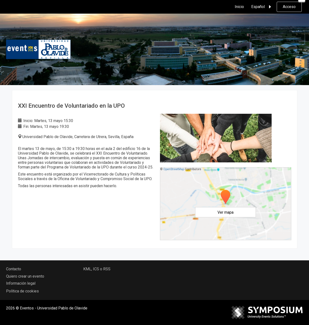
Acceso (289, 6)
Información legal (20, 283)
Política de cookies (22, 291)
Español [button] (262, 7)
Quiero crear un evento (25, 276)
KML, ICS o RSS (96, 269)
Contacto (13, 269)
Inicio (239, 6)
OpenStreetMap (173, 169)
